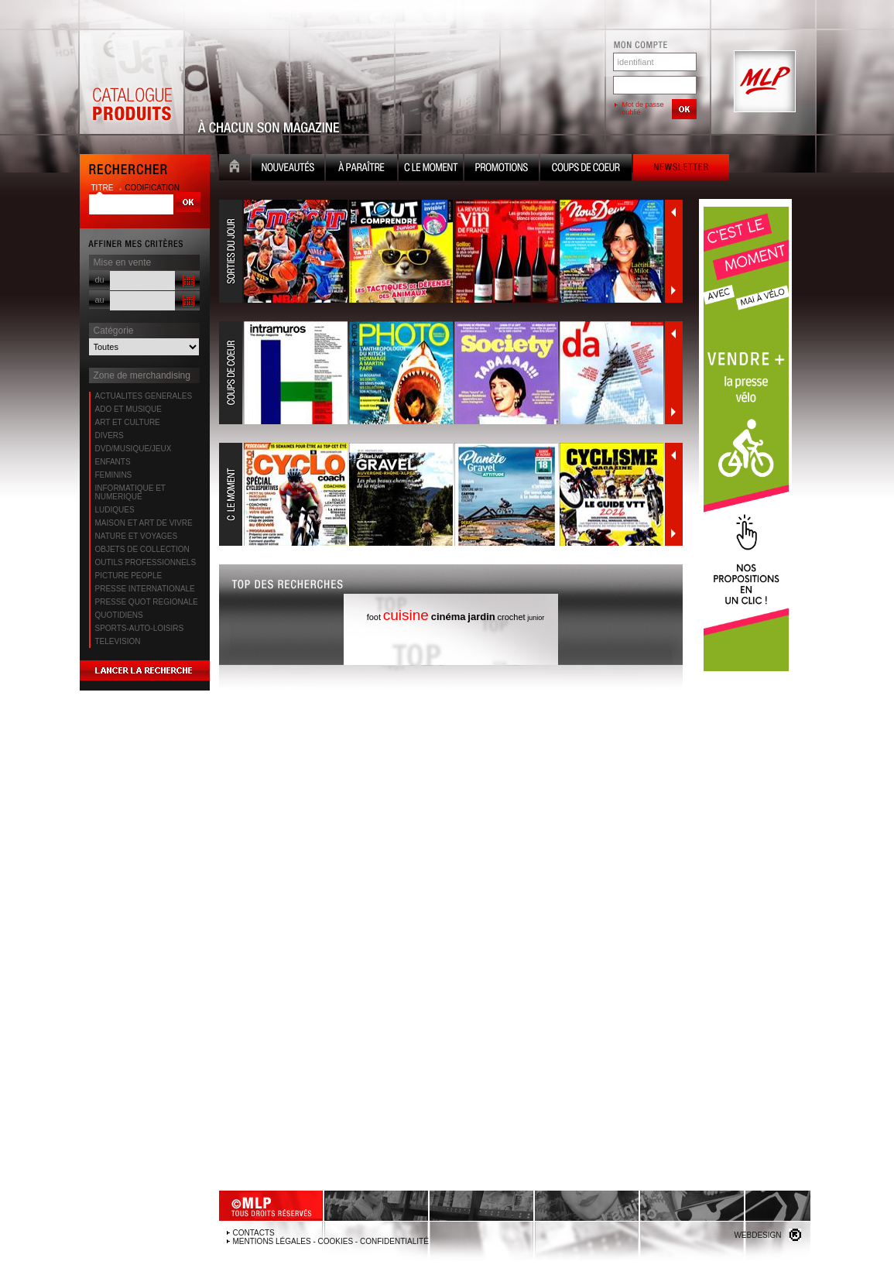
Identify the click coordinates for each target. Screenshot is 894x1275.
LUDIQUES (115, 510)
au (99, 299)
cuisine (406, 615)
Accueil (234, 169)
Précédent (673, 212)
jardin (481, 616)
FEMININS (113, 475)
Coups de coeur (586, 169)
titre (103, 187)
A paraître (361, 169)
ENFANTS (113, 462)
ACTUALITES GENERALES (144, 396)
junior (535, 618)
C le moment (431, 169)
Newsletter (681, 169)
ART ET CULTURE (127, 422)
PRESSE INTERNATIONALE (145, 588)
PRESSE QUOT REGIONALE (146, 602)
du (99, 279)
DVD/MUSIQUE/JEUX (133, 448)
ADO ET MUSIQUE (129, 409)
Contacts (254, 1233)
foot (374, 617)
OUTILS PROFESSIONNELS (146, 562)
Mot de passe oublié (643, 108)
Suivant (673, 290)
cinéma (448, 616)
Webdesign (757, 1235)
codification (152, 187)
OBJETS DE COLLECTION (142, 549)
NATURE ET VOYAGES (136, 536)
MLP (763, 82)
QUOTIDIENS (119, 615)
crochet (511, 617)
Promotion (501, 169)
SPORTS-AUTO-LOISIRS (139, 628)
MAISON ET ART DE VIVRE (144, 523)
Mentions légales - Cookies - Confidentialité (331, 1241)
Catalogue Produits (131, 82)
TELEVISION (118, 641)
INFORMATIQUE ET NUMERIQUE (130, 492)
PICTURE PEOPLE (129, 575)
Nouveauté (288, 169)
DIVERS (109, 435)
